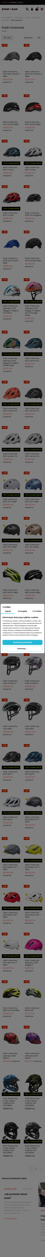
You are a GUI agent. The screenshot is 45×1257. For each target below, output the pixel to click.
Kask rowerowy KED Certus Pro (32, 359)
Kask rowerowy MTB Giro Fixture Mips (10, 260)
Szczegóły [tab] (22, 611)
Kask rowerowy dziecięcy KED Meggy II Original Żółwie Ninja (10, 362)
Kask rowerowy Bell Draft (32, 1009)
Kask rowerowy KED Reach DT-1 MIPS (32, 819)
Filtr (7, 37)
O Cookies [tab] (37, 611)
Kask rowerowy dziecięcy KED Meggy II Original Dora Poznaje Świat (32, 311)
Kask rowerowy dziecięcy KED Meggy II (32, 962)
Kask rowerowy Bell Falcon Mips (10, 591)
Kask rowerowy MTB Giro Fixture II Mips (11, 74)
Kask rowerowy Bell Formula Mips (11, 1009)
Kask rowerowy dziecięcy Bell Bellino (10, 1055)
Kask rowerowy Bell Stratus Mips (32, 591)
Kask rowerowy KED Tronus (10, 168)
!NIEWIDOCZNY (10, 1189)
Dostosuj (22, 648)
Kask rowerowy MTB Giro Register (33, 214)
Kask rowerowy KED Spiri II (10, 772)
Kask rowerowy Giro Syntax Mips (11, 123)
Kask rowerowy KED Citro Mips (10, 500)
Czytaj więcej (9, 1218)
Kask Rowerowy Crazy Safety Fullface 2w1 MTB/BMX (10, 1102)
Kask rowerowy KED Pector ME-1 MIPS (33, 915)
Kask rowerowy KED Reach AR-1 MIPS (10, 915)
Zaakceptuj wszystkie (22, 642)
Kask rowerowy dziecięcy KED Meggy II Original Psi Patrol (10, 309)
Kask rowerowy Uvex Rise (10, 727)
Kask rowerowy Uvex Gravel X (10, 682)
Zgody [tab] (8, 611)
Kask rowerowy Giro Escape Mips (33, 259)
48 (39, 37)
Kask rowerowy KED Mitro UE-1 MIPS (10, 962)
